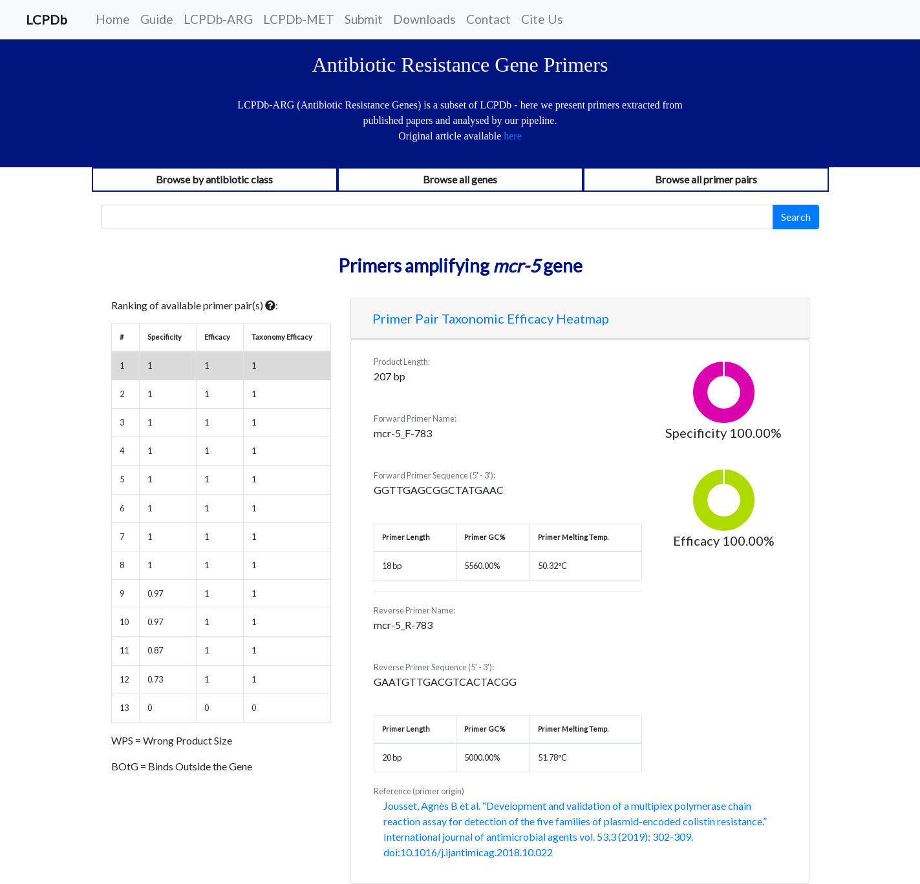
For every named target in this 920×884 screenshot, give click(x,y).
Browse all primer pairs (706, 179)
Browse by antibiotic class (214, 179)
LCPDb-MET (298, 19)
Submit (364, 19)
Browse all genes (460, 179)
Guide (156, 19)
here (513, 135)
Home (113, 19)
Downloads (424, 19)
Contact (488, 19)
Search (796, 217)
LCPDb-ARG (218, 19)
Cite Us (542, 19)
